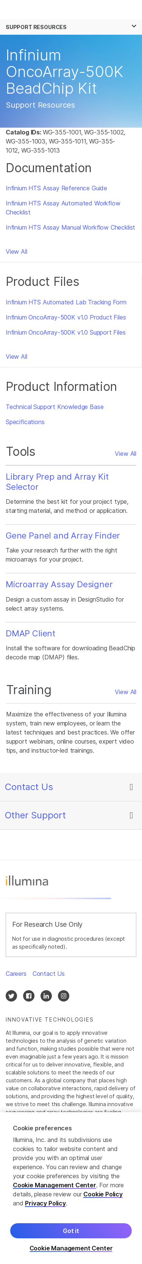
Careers (16, 973)
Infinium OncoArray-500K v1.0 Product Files (66, 317)
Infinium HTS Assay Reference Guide (56, 188)
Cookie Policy (103, 1196)
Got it (71, 1233)
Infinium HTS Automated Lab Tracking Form (66, 302)
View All (16, 251)
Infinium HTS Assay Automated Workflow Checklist (63, 207)
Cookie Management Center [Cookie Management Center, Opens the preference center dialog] (71, 1250)
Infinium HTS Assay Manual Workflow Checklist (70, 227)
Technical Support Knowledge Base (54, 407)
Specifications (25, 422)
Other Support (35, 815)
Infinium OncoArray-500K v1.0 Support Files (66, 332)
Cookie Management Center (54, 1187)
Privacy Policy (45, 1205)
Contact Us (29, 786)
